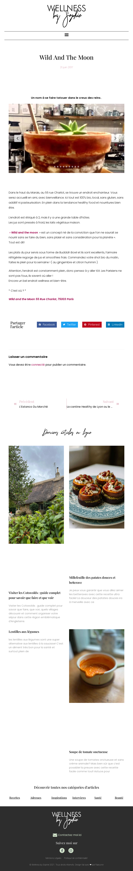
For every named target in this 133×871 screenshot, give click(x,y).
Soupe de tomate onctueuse (88, 752)
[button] (66, 34)
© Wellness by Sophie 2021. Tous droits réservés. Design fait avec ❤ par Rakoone (66, 865)
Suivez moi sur (66, 842)
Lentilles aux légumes (24, 632)
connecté (38, 365)
